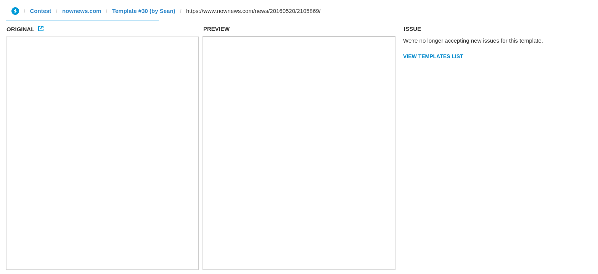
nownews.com (81, 11)
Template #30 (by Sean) (143, 11)
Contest (40, 11)
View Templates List (433, 56)
